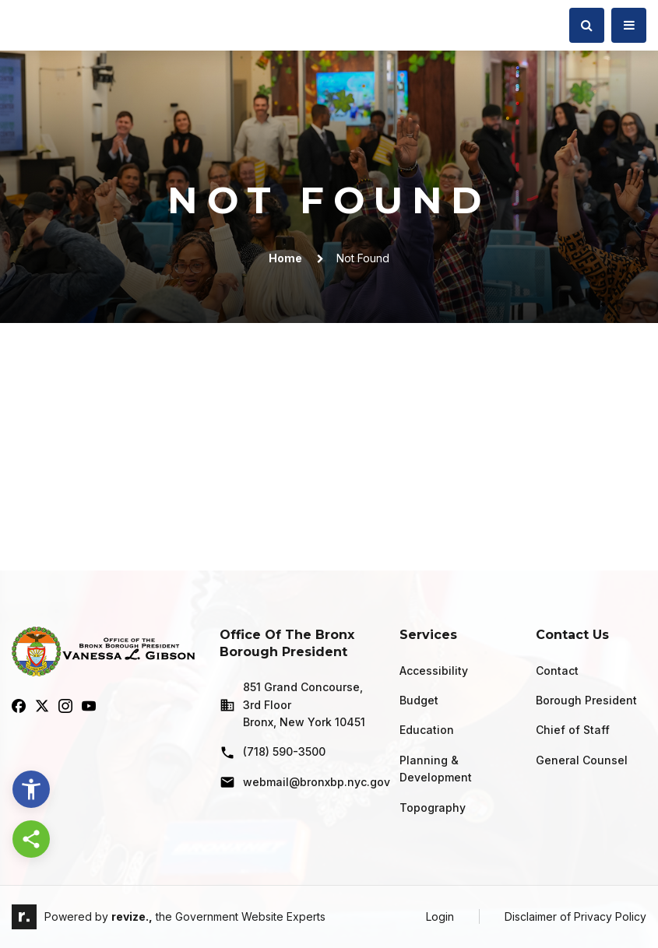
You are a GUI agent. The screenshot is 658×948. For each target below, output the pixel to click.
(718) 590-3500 (272, 752)
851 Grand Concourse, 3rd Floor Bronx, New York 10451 (292, 704)
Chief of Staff (573, 729)
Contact (557, 670)
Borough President (586, 700)
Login (440, 916)
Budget (418, 700)
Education (426, 729)
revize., (132, 916)
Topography (432, 807)
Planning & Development (435, 768)
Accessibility (433, 670)
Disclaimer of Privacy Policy (575, 916)
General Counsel (582, 760)
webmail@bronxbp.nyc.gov (297, 782)
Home (285, 258)
